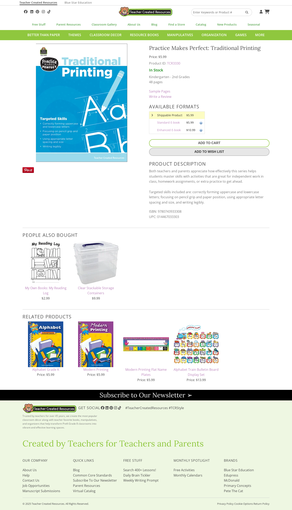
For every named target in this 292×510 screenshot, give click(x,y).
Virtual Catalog (84, 491)
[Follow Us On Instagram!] (43, 11)
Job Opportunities (36, 485)
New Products (227, 24)
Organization (214, 35)
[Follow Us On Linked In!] (31, 11)
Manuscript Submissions (41, 491)
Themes (74, 35)
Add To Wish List (209, 151)
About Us (134, 24)
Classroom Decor (105, 35)
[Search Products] (245, 12)
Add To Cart (209, 143)
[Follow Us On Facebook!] (26, 11)
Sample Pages (159, 91)
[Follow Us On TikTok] (48, 11)
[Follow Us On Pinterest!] (37, 11)
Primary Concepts (237, 485)
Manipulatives (180, 35)
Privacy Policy (225, 504)
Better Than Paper (43, 35)
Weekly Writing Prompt (141, 480)
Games (241, 35)
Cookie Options (243, 504)
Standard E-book (168, 122)
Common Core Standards (92, 475)
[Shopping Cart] (266, 11)
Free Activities (184, 470)
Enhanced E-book (169, 130)
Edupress (231, 475)
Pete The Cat (233, 491)
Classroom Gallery (104, 24)
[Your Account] (261, 11)
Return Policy (261, 504)
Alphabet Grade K (45, 369)
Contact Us (31, 480)
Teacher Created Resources (38, 2)
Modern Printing (95, 369)
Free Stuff (38, 24)
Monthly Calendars (188, 475)
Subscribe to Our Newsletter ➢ (146, 395)
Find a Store (176, 24)
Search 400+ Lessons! (139, 470)
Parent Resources (68, 24)
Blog (154, 24)
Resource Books (144, 35)
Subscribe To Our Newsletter (95, 480)
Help (26, 475)
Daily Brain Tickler (136, 475)
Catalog (201, 24)
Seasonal (254, 24)
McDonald (231, 480)
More (260, 35)
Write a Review (160, 96)
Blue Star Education (78, 2)
